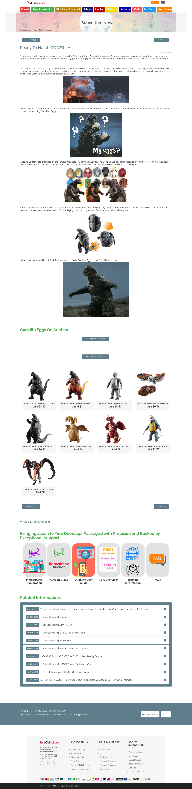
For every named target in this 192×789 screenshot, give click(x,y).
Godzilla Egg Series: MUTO (39, 489)
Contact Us (103, 769)
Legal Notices (134, 760)
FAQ (100, 753)
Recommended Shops (80, 769)
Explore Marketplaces (79, 765)
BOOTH (136, 9)
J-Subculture (25, 30)
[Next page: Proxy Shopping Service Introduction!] (161, 40)
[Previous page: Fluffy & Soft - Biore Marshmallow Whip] (31, 40)
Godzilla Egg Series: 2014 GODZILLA (41, 446)
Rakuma (88, 9)
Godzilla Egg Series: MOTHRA (153, 403)
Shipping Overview (107, 761)
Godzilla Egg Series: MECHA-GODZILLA (119, 403)
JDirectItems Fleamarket (68, 9)
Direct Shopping (166, 9)
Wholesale (132, 756)
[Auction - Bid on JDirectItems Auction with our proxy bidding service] (166, 714)
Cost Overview (105, 757)
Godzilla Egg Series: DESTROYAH (116, 446)
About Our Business (136, 752)
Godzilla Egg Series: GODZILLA (39, 403)
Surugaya (125, 9)
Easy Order (149, 9)
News (35, 30)
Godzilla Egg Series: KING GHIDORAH (80, 446)
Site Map (131, 768)
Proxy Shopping (77, 749)
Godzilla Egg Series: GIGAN (153, 446)
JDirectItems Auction (42, 9)
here (68, 714)
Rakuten (99, 9)
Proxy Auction (76, 753)
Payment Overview (107, 765)
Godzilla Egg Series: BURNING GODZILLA (82, 403)
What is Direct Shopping (35, 521)
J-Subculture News (136, 772)
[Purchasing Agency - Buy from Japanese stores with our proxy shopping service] (150, 714)
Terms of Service (135, 764)
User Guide (104, 749)
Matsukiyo (112, 9)
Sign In (155, 2)
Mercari (25, 9)
